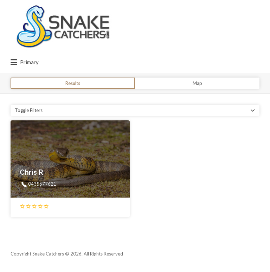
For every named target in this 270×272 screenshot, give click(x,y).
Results (72, 83)
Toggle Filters (29, 110)
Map (197, 83)
